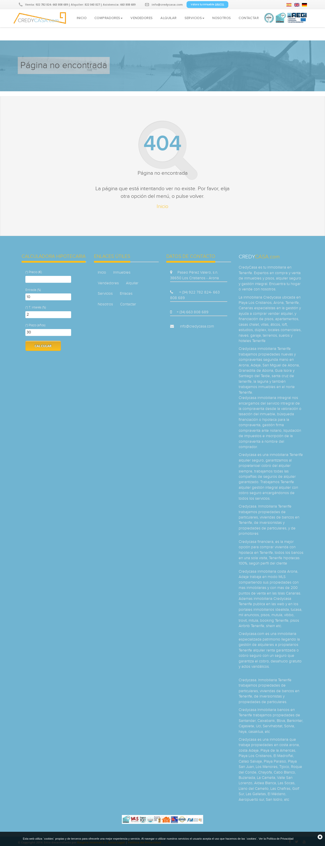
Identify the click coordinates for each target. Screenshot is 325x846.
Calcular (43, 346)
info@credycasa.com (167, 4)
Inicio (82, 18)
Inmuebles (122, 272)
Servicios (195, 18)
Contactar (249, 18)
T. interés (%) (37, 307)
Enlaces (126, 293)
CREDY (38, 19)
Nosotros (221, 18)
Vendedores (142, 18)
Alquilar (168, 18)
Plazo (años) (37, 325)
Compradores (108, 18)
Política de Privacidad (280, 838)
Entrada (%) (33, 290)
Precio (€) (35, 272)
